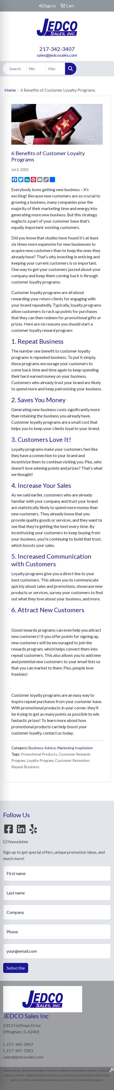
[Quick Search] (14, 69)
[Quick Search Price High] (55, 69)
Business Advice (42, 748)
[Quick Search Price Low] (36, 69)
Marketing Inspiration (75, 748)
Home (10, 89)
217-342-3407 (57, 49)
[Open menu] (103, 69)
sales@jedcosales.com (57, 55)
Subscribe (16, 967)
